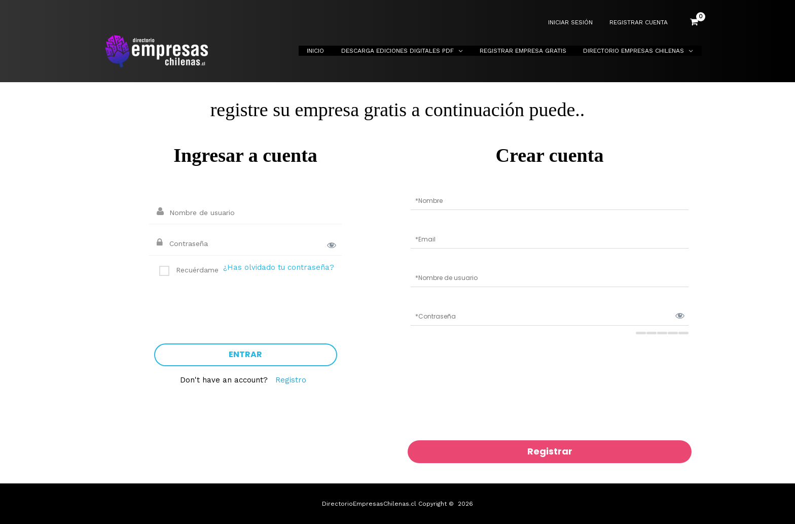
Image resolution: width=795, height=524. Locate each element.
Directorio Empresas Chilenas (636, 50)
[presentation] (231, 306)
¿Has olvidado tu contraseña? (278, 267)
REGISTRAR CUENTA (641, 22)
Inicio (332, 50)
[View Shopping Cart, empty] (694, 22)
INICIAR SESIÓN (577, 22)
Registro (290, 380)
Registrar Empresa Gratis (530, 50)
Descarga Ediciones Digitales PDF (409, 50)
